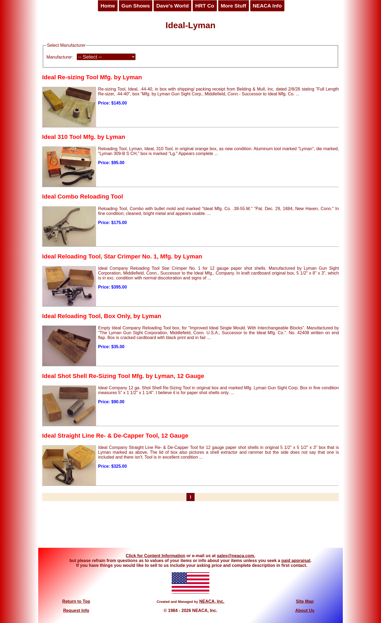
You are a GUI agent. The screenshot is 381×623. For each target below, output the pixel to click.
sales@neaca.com (235, 555)
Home (108, 6)
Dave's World (172, 6)
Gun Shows (135, 6)
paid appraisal (296, 560)
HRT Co (204, 6)
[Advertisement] (190, 528)
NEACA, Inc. (211, 601)
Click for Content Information (155, 555)
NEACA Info (267, 6)
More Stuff (233, 6)
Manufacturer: (60, 57)
